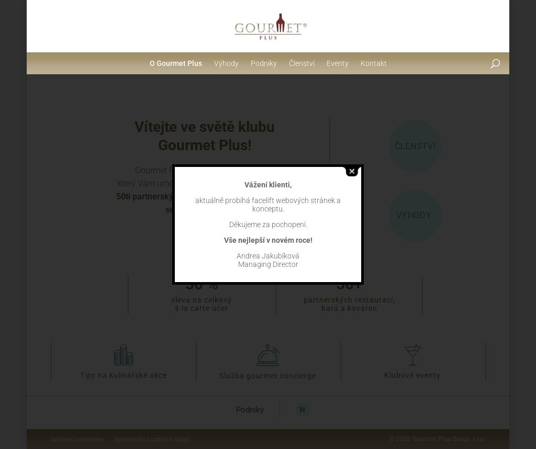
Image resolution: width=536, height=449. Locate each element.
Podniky (264, 63)
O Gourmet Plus (176, 63)
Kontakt (374, 63)
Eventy (338, 63)
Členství (302, 63)
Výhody (226, 63)
